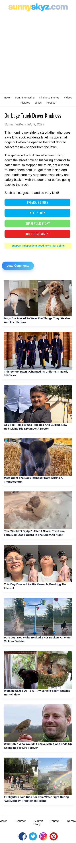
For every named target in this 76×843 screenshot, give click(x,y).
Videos (68, 97)
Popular (51, 102)
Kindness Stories (49, 97)
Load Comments (18, 265)
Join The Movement (37, 234)
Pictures (25, 102)
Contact (21, 821)
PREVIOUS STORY (37, 202)
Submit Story (38, 822)
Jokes (38, 102)
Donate (54, 821)
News (7, 97)
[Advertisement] (38, 52)
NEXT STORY (37, 213)
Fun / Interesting (24, 97)
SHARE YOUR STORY (37, 223)
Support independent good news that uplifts (38, 245)
